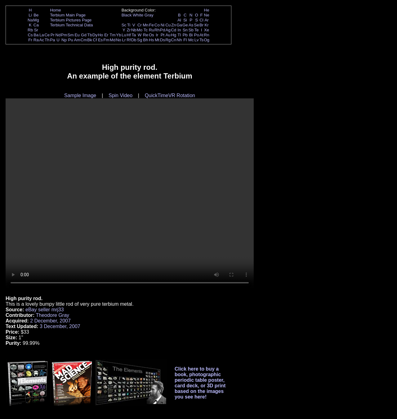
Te (196, 30)
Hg (173, 35)
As (191, 25)
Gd (84, 35)
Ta (134, 35)
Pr (53, 35)
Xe (206, 30)
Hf (129, 35)
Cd (173, 30)
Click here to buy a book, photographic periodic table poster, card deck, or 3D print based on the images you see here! (200, 382)
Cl (201, 20)
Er (106, 35)
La (41, 35)
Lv (196, 40)
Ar (206, 20)
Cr (139, 25)
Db (133, 40)
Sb (191, 30)
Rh (157, 30)
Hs (151, 40)
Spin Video (120, 95)
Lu (124, 35)
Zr (129, 30)
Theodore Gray (52, 315)
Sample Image (80, 95)
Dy (94, 35)
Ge (185, 25)
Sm (71, 35)
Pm (64, 35)
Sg (139, 40)
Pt (163, 35)
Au (167, 35)
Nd (58, 35)
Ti (129, 25)
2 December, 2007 (50, 320)
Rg (168, 40)
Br (201, 25)
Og (206, 40)
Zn (173, 25)
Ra (36, 40)
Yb (118, 35)
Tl (179, 35)
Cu (168, 25)
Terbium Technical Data (71, 25)
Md (113, 40)
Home (55, 10)
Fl (185, 40)
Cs (30, 35)
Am (77, 40)
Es (100, 40)
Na (30, 20)
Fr (30, 40)
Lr (124, 40)
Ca (36, 25)
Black (127, 15)
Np (64, 40)
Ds (162, 40)
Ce (47, 35)
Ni (163, 25)
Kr (206, 25)
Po (196, 35)
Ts (201, 40)
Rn (206, 35)
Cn (173, 40)
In (179, 30)
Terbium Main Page (68, 15)
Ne (206, 15)
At (201, 35)
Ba (35, 35)
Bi (191, 35)
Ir (157, 35)
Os (151, 35)
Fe (151, 25)
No (118, 40)
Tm (112, 35)
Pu (70, 40)
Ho (100, 35)
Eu (76, 35)
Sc (124, 25)
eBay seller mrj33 (44, 309)
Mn (146, 25)
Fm (106, 40)
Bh (145, 40)
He (206, 10)
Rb (30, 30)
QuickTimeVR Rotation (170, 95)
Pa (52, 40)
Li (30, 15)
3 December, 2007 (60, 326)
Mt (157, 40)
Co (157, 25)
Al (179, 20)
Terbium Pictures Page (70, 20)
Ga (179, 25)
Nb (133, 30)
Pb (185, 35)
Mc (191, 40)
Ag (167, 30)
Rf (129, 40)
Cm (84, 40)
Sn (185, 30)
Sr (36, 30)
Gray (149, 15)
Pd (162, 30)
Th (47, 40)
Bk (89, 40)
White (138, 15)
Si (185, 20)
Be (35, 15)
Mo (140, 30)
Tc (146, 30)
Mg (36, 20)
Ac (41, 40)
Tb (89, 35)
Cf (95, 40)
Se (196, 25)
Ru (151, 30)
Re (145, 35)
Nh (179, 40)
